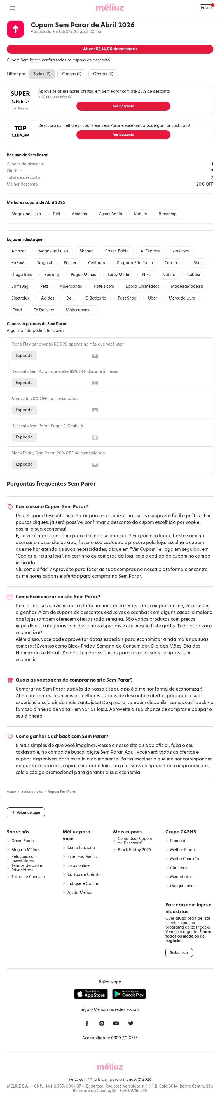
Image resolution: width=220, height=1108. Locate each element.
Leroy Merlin (119, 274)
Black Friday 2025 (134, 850)
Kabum (140, 214)
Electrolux (20, 298)
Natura (168, 274)
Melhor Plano (182, 850)
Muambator (181, 877)
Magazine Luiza (26, 214)
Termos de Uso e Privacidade (26, 867)
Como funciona (81, 848)
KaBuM (18, 263)
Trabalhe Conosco (28, 877)
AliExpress (150, 251)
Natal (53, 653)
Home (11, 791)
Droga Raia (21, 274)
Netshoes (180, 251)
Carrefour (173, 263)
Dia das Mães (166, 646)
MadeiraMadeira (187, 286)
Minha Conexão (184, 859)
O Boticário (95, 298)
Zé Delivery (44, 310)
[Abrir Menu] (12, 7)
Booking (51, 274)
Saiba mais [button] (179, 952)
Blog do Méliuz (25, 850)
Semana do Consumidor (123, 646)
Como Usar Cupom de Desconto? (135, 841)
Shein (199, 263)
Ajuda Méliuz (79, 892)
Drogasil (44, 263)
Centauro (96, 263)
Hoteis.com (104, 286)
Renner (70, 263)
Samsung (20, 286)
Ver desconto (123, 106)
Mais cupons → (80, 310)
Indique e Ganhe (82, 883)
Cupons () (71, 74)
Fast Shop (127, 298)
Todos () (41, 74)
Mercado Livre (182, 298)
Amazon (79, 214)
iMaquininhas (183, 886)
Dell (56, 214)
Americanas (71, 286)
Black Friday (81, 646)
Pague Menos (83, 274)
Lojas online (78, 865)
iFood (16, 310)
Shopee (86, 251)
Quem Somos (23, 841)
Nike (146, 274)
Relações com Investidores (24, 859)
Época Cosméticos (142, 286)
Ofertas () (103, 74)
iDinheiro (178, 868)
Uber (152, 298)
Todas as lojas (32, 791)
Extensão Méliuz (82, 857)
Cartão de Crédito (83, 874)
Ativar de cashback (110, 49)
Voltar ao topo (25, 812)
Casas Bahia (110, 214)
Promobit (178, 841)
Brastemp (168, 214)
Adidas (48, 298)
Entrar (206, 7)
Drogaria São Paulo (135, 263)
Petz (44, 286)
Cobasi (193, 274)
